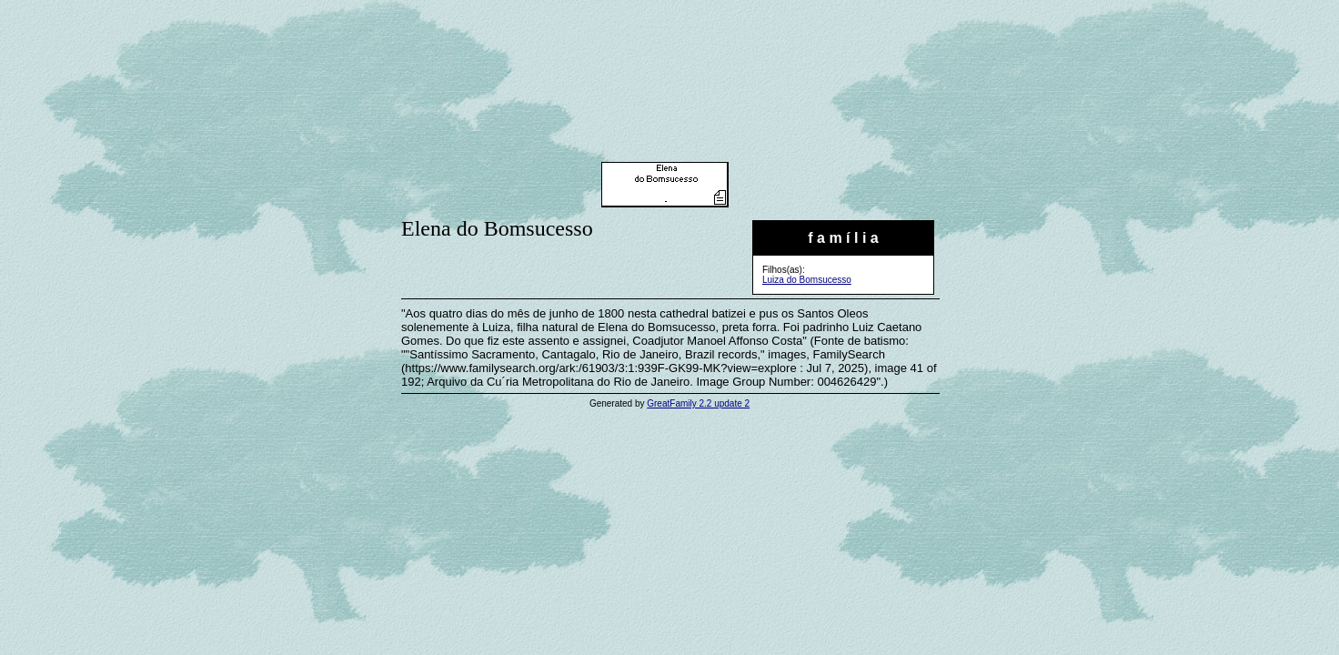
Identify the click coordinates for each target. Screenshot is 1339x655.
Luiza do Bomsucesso (806, 280)
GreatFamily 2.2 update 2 (698, 403)
